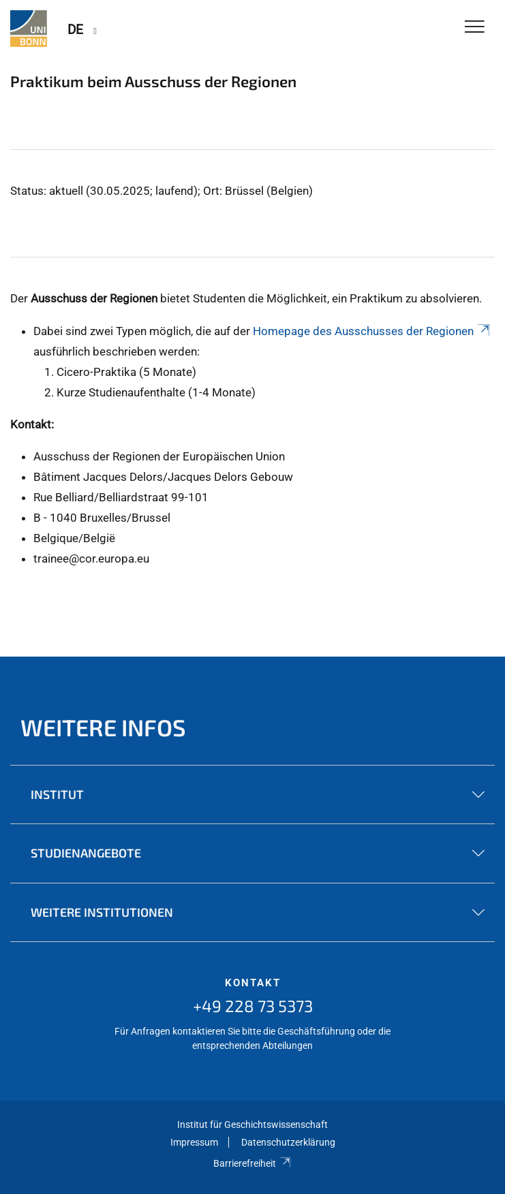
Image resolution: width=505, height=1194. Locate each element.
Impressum (194, 1142)
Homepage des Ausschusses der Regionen (372, 331)
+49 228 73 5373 (253, 1006)
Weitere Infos (103, 727)
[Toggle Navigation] (475, 28)
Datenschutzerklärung (288, 1142)
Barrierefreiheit (252, 1163)
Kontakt (253, 983)
